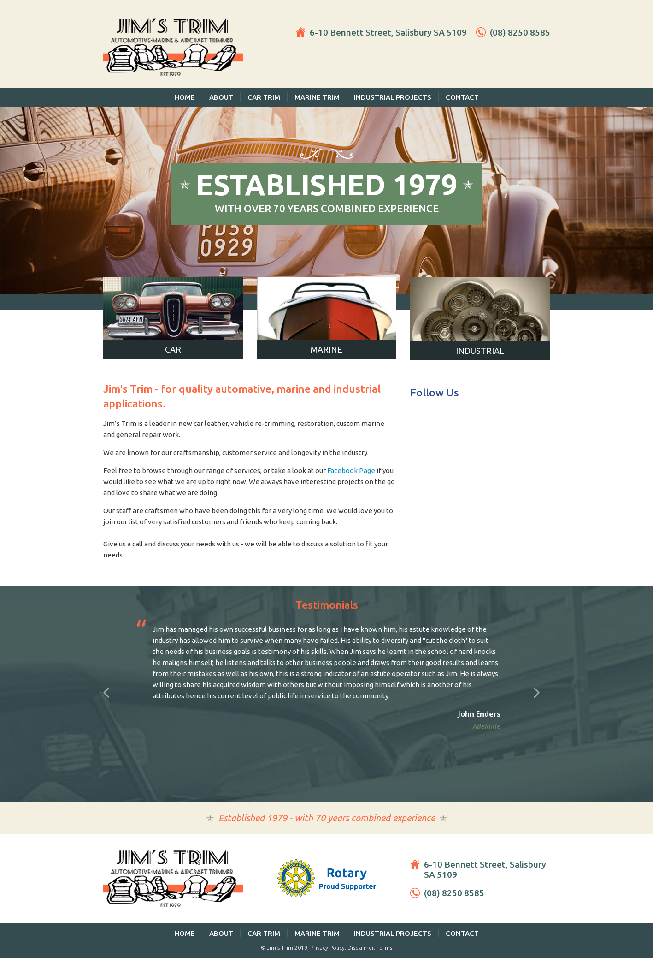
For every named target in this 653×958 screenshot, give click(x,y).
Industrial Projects (392, 97)
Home (185, 97)
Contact (462, 97)
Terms (384, 948)
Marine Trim (317, 97)
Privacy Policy (327, 948)
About (221, 97)
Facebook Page (351, 470)
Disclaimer (360, 948)
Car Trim (263, 97)
